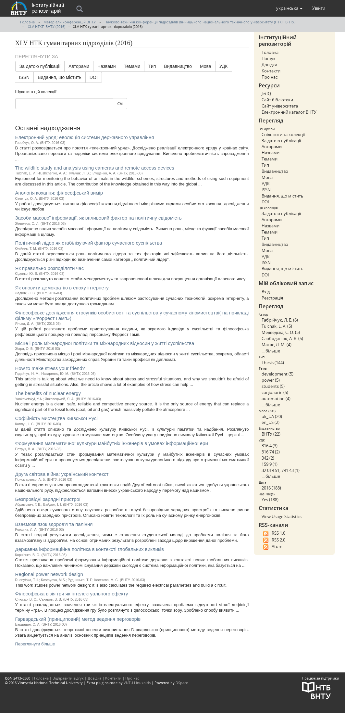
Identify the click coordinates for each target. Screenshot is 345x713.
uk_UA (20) (272, 416)
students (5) (273, 386)
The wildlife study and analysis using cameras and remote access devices (94, 168)
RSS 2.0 (273, 540)
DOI (94, 77)
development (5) (277, 374)
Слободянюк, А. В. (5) (282, 338)
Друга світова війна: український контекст (62, 474)
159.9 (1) (269, 464)
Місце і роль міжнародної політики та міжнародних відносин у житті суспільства (104, 343)
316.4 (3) (269, 446)
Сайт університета (280, 106)
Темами (132, 66)
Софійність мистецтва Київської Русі (56, 418)
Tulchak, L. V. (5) (277, 326)
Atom (272, 546)
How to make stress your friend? (50, 368)
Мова (205, 66)
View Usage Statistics (282, 516)
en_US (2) (270, 422)
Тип (152, 66)
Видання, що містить (59, 77)
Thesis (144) (273, 362)
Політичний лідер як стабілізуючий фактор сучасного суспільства (88, 243)
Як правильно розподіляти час (49, 268)
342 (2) (268, 458)
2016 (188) (271, 488)
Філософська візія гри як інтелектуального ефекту (71, 593)
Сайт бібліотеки (277, 100)
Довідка (269, 65)
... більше (271, 351)
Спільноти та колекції (283, 134)
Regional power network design (49, 574)
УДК (223, 66)
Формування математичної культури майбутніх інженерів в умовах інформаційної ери (111, 443)
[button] (289, 8)
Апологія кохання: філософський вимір (59, 193)
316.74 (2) (271, 452)
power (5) (271, 380)
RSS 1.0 (273, 533)
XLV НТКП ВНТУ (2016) (46, 26)
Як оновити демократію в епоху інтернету (62, 287)
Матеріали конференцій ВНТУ (69, 21)
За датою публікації (40, 66)
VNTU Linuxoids (137, 682)
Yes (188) (270, 500)
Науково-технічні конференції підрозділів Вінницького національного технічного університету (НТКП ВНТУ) (200, 21)
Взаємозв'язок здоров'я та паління (54, 524)
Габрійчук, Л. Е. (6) (280, 320)
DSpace (182, 682)
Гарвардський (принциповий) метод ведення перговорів (78, 619)
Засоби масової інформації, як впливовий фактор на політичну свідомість (98, 218)
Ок (120, 103)
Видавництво (178, 66)
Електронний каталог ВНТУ (289, 112)
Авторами (78, 66)
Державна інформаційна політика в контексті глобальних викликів (89, 549)
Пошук (269, 58)
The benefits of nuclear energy (48, 393)
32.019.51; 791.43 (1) (281, 470)
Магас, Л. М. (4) (276, 345)
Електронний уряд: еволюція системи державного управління (84, 137)
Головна (27, 21)
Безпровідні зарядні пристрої (48, 499)
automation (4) (276, 398)
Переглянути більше (35, 644)
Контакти (271, 71)
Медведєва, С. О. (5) (281, 332)
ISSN (24, 77)
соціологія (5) (275, 392)
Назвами (106, 66)
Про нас (269, 77)
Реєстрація (272, 298)
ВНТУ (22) (271, 434)
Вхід (266, 292)
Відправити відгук (68, 678)
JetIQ (266, 93)
